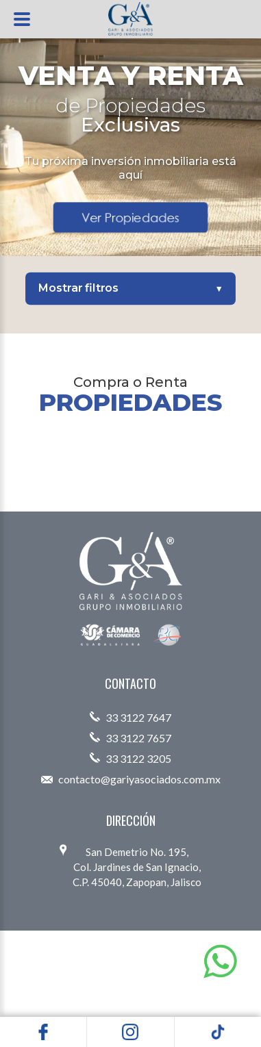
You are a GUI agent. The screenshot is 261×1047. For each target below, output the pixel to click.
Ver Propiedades (131, 217)
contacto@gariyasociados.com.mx (131, 778)
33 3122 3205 (130, 758)
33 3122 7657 (130, 737)
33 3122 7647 (130, 717)
